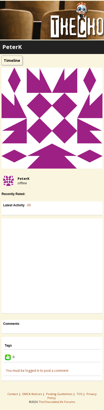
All (29, 205)
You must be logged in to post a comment (37, 370)
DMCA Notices (32, 394)
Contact (13, 394)
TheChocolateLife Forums (57, 402)
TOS (79, 394)
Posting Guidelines (59, 394)
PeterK (23, 178)
